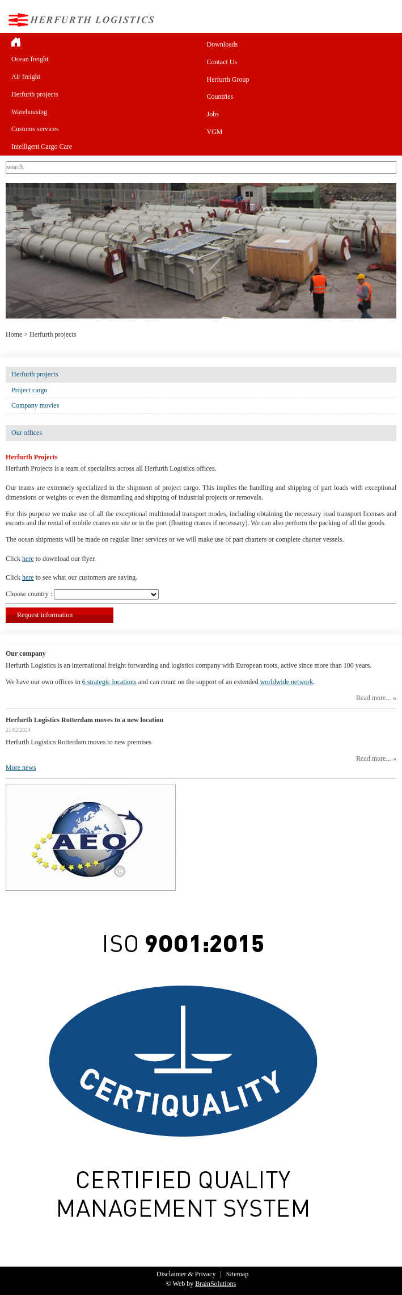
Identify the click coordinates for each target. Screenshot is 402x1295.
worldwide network (287, 682)
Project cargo (29, 390)
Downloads (222, 44)
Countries (220, 96)
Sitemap (237, 1274)
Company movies (35, 405)
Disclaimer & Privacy (186, 1274)
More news (21, 768)
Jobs (213, 114)
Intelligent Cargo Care (41, 146)
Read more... (373, 698)
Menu (387, 19)
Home (14, 334)
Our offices (26, 433)
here (28, 559)
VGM (215, 132)
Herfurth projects (34, 94)
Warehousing (29, 112)
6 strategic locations (109, 682)
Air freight (25, 77)
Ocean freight (30, 59)
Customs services (35, 129)
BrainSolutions (215, 1284)
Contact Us (222, 62)
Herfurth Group (228, 79)
